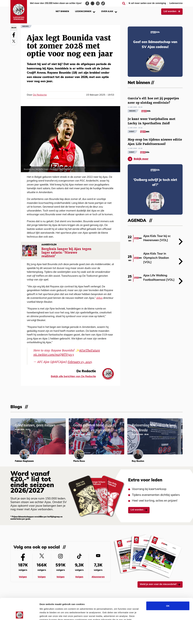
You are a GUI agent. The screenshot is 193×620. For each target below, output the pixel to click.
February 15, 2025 (80, 362)
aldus (99, 298)
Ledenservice (176, 3)
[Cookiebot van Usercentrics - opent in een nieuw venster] (19, 614)
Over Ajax (109, 11)
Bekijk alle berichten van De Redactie (73, 376)
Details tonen (163, 614)
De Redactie (40, 95)
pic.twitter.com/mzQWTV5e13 (53, 355)
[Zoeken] (123, 3)
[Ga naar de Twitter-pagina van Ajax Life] (92, 3)
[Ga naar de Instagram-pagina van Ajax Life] (98, 3)
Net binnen (62, 11)
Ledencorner (85, 11)
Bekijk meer (138, 159)
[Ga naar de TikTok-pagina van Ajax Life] (103, 3)
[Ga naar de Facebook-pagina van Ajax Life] (87, 3)
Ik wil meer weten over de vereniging (147, 3)
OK (168, 584)
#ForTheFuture (89, 350)
